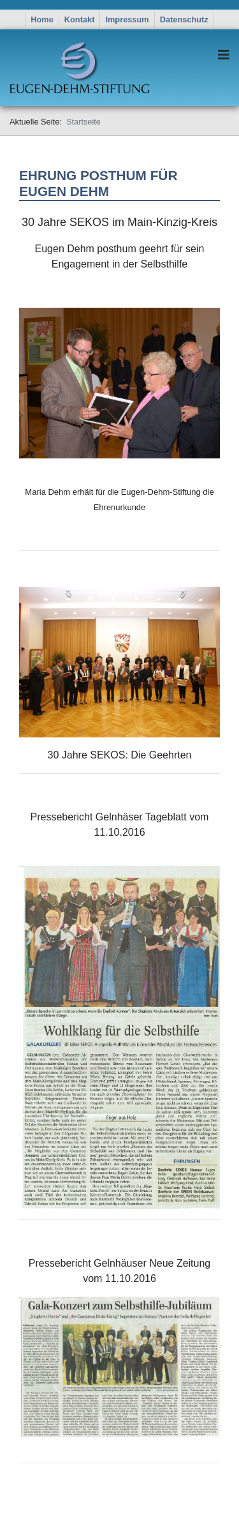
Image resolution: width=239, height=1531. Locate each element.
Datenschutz (184, 19)
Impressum (126, 19)
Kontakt (79, 19)
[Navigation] (223, 54)
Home (42, 19)
